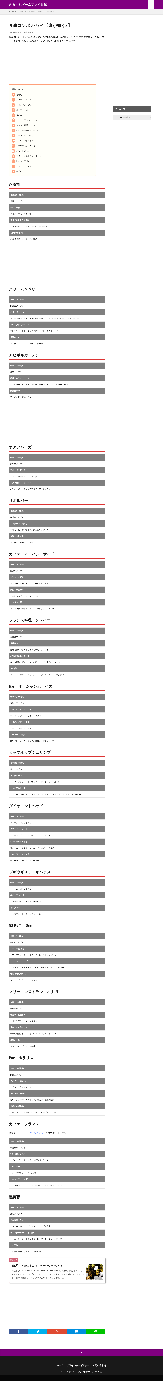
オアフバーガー (21, 110)
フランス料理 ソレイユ (24, 125)
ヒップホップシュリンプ (24, 135)
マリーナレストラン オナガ (26, 156)
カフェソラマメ (35, 1133)
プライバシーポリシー (78, 1365)
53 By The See (20, 151)
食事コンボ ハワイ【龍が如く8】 (43, 12)
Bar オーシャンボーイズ (25, 130)
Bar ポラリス (20, 161)
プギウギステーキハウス (24, 146)
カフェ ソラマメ (22, 166)
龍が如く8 (24, 12)
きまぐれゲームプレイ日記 (28, 4)
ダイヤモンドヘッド (22, 141)
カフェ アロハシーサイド (25, 120)
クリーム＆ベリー (22, 100)
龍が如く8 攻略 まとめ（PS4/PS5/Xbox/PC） (37, 1265)
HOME (13, 12)
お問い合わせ (99, 1365)
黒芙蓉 (17, 171)
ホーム (60, 1365)
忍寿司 (17, 95)
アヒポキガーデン (22, 105)
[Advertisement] (57, 64)
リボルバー (19, 115)
